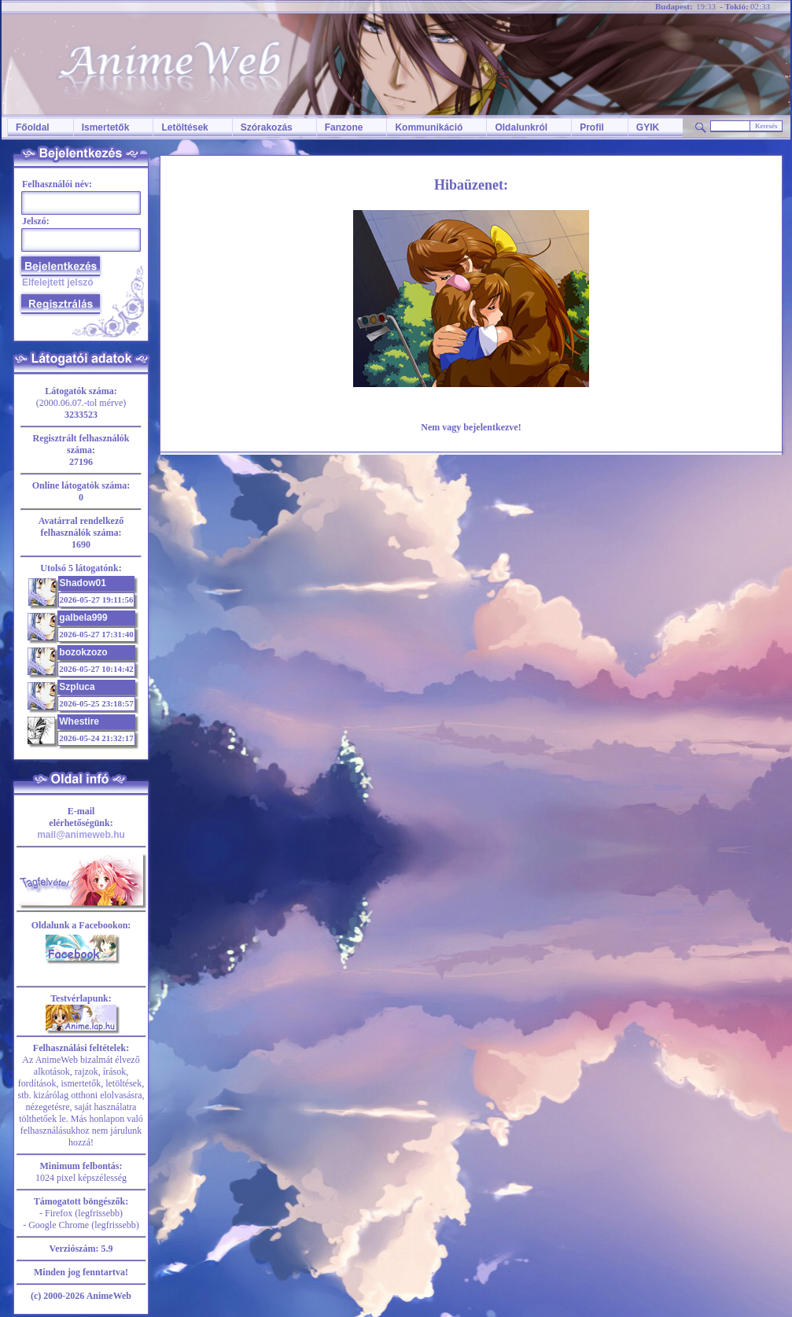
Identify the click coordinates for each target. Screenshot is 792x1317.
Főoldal (33, 127)
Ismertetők (106, 127)
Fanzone (344, 127)
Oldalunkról (521, 127)
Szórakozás (267, 127)
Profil (592, 127)
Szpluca (76, 686)
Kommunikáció (428, 127)
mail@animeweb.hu (81, 834)
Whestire (79, 721)
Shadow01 (83, 582)
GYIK (647, 127)
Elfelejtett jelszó (58, 282)
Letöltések (184, 127)
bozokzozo (83, 652)
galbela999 (83, 617)
